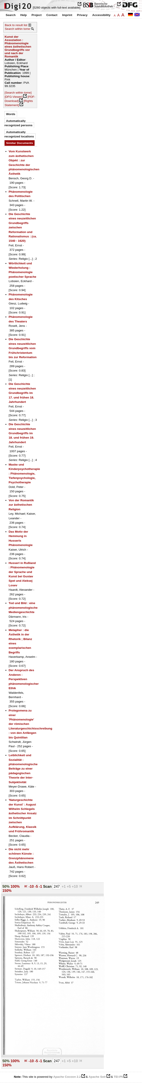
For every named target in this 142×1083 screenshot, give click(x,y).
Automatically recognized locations (19, 134)
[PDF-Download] (20, 99)
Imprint (67, 15)
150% (7, 891)
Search (11, 15)
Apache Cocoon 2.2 (67, 1076)
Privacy (82, 15)
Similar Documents (19, 143)
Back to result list (16, 25)
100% (15, 886)
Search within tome (17, 28)
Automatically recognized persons (18, 123)
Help (23, 15)
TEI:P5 (118, 1076)
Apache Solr (97, 1076)
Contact (51, 15)
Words (10, 114)
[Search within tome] (18, 92)
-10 (32, 886)
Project (36, 15)
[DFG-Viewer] (14, 96)
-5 (37, 886)
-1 (41, 886)
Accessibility (101, 15)
